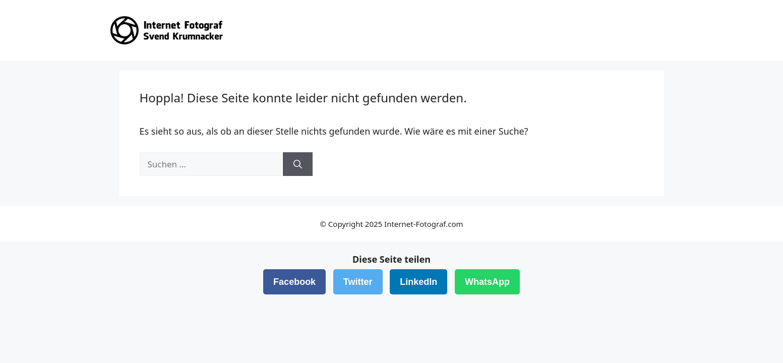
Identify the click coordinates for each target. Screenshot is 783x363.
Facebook (294, 282)
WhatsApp (487, 282)
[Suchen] (298, 164)
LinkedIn (418, 282)
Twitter (358, 282)
